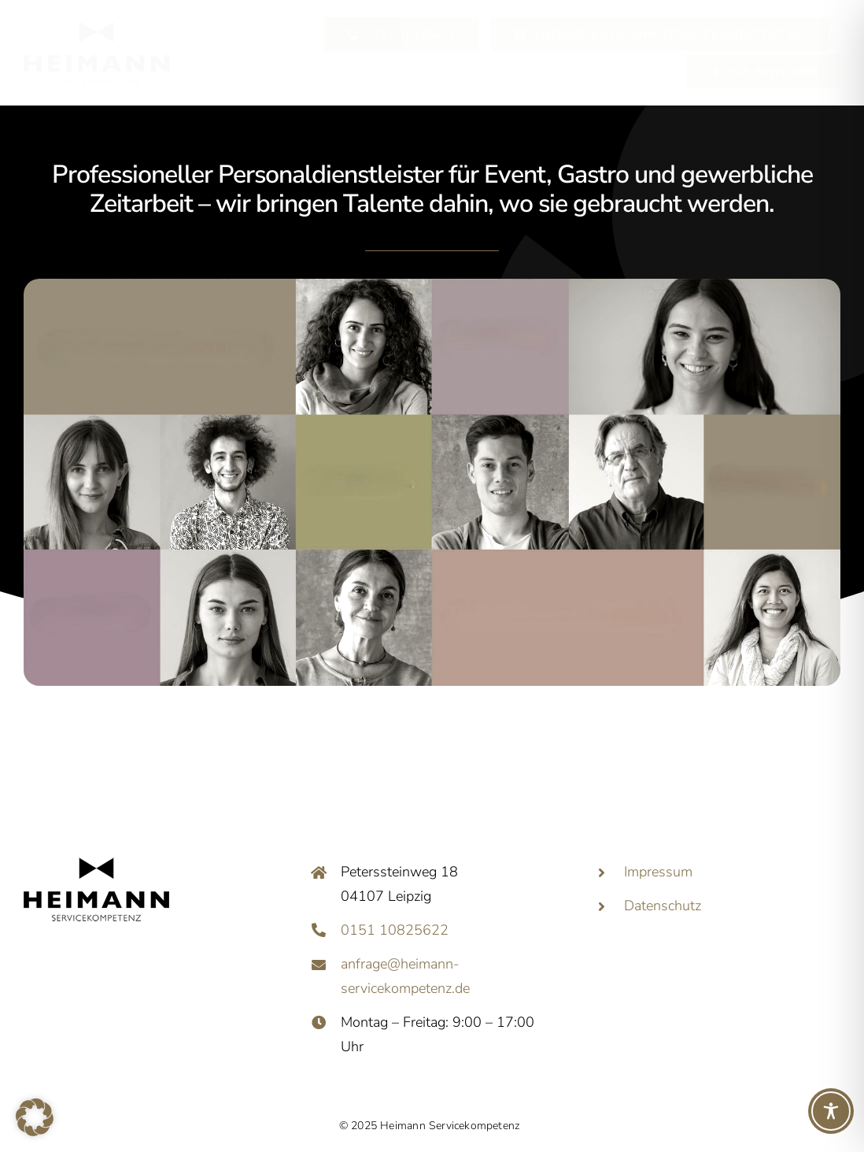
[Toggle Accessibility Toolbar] (831, 1111)
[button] (34, 1117)
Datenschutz (662, 905)
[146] (96, 22)
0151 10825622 (395, 929)
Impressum (658, 871)
